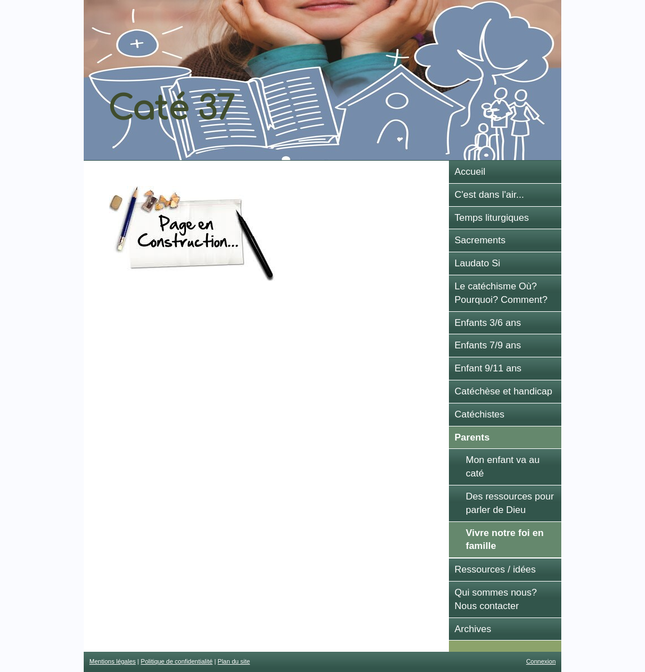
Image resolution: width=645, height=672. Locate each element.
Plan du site (233, 661)
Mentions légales (112, 661)
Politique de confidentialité (177, 661)
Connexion (541, 661)
